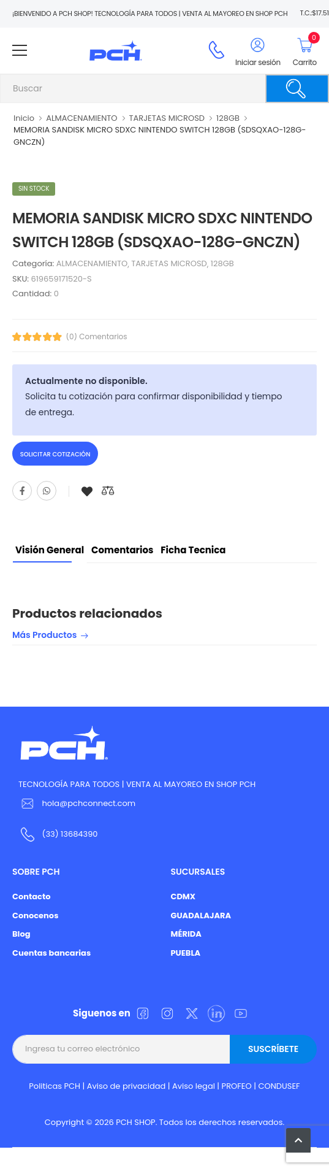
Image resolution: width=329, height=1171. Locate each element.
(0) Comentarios (96, 336)
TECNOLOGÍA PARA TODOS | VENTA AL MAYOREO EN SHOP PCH (136, 784)
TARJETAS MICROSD (167, 118)
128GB (228, 118)
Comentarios (122, 549)
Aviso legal (193, 1086)
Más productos (44, 636)
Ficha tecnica (193, 549)
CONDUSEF (279, 1086)
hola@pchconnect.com (88, 803)
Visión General (49, 549)
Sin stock (33, 188)
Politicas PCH (54, 1086)
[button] (298, 1140)
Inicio (23, 118)
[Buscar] (297, 88)
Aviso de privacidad (126, 1086)
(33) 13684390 (69, 834)
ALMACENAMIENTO (81, 118)
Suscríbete (273, 1049)
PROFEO (237, 1086)
